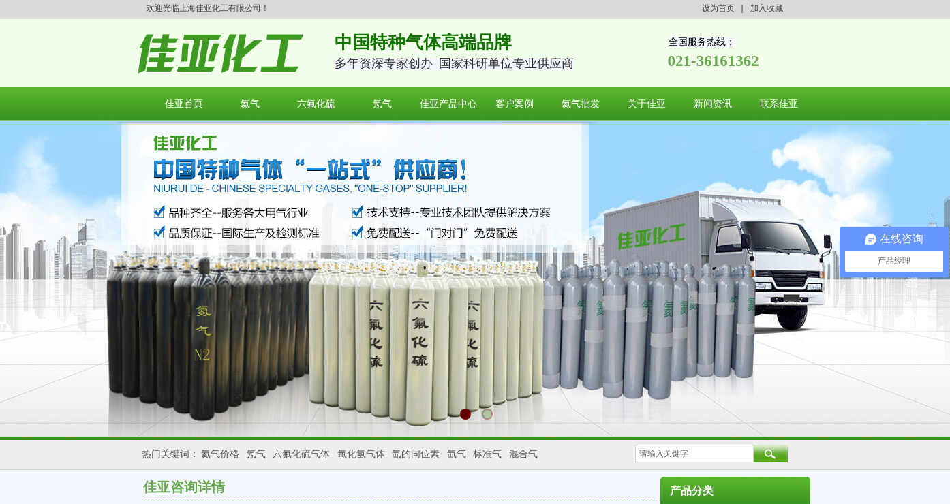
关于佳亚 (647, 104)
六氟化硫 (316, 104)
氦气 (250, 104)
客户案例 (514, 104)
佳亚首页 (184, 104)
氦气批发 (581, 104)
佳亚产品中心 (448, 104)
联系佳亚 (779, 104)
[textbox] (694, 453)
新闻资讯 (713, 104)
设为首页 (718, 8)
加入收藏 (766, 8)
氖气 (382, 104)
